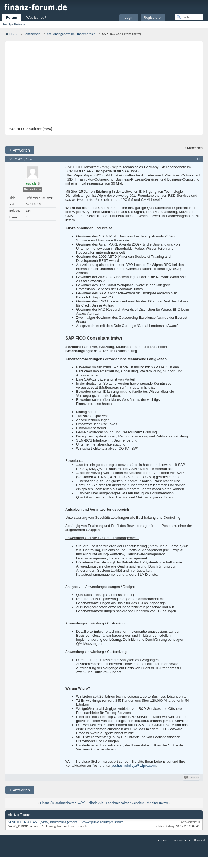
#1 (198, 159)
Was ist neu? (36, 17)
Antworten (19, 150)
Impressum (161, 840)
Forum (11, 17)
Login (129, 17)
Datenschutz (181, 840)
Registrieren (153, 17)
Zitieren (192, 777)
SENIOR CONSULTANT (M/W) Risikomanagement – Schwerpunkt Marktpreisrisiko (65, 822)
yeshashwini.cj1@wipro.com (134, 765)
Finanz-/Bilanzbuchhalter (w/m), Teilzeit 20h (71, 803)
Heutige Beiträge (14, 24)
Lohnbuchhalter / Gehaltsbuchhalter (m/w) (137, 803)
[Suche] (189, 17)
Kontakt (199, 840)
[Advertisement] (101, 86)
